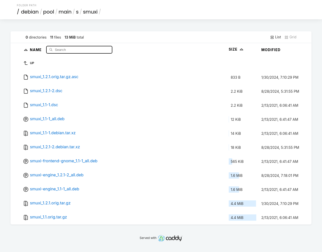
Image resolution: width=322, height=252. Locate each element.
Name (36, 49)
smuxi (90, 11)
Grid (290, 37)
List (275, 37)
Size (237, 49)
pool (48, 11)
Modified (271, 50)
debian (30, 11)
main (65, 11)
